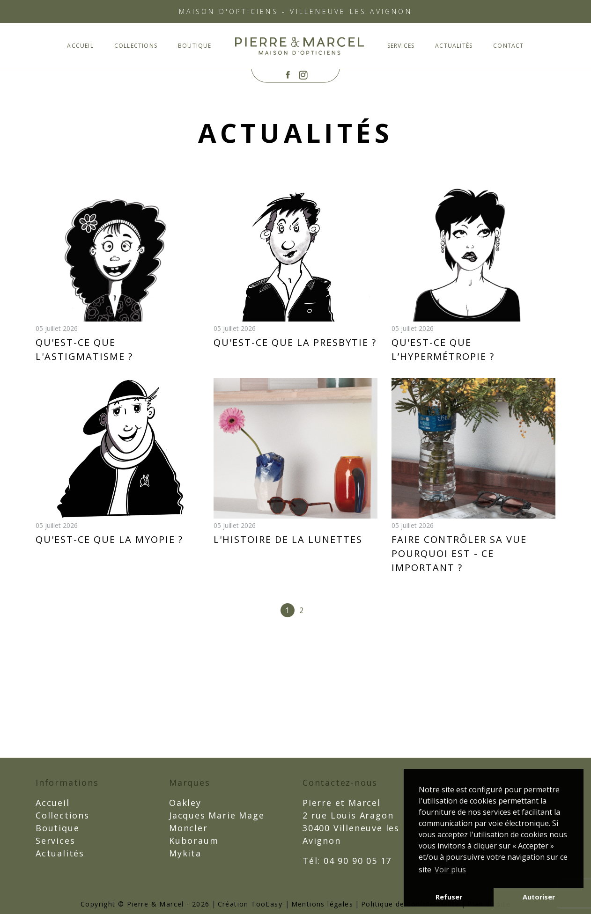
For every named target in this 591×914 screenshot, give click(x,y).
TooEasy (266, 903)
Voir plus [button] (450, 869)
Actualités (454, 46)
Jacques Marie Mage (216, 815)
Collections (135, 46)
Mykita (185, 853)
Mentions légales (322, 903)
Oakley (185, 802)
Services (401, 46)
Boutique (195, 46)
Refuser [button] (449, 896)
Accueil (80, 46)
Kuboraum (193, 840)
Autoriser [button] (539, 896)
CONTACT (508, 46)
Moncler (188, 828)
